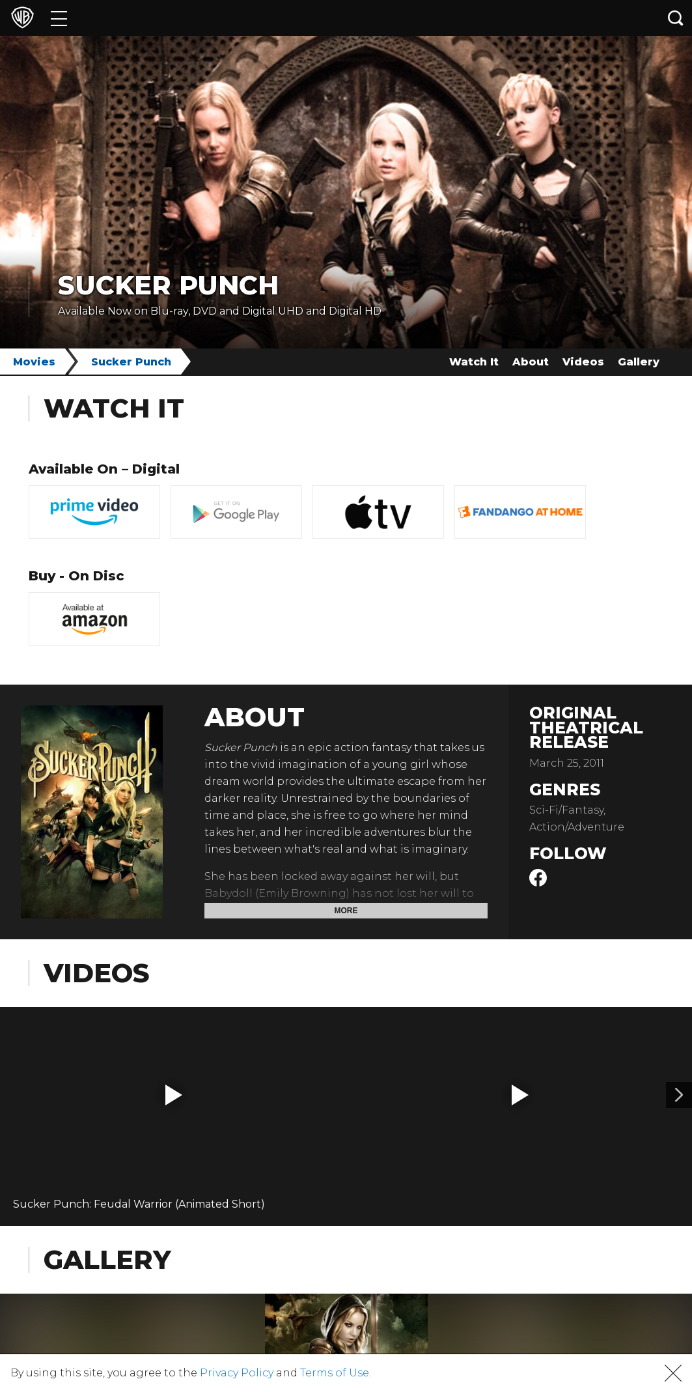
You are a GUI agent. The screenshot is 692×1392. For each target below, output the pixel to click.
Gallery (638, 362)
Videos (583, 362)
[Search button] (675, 18)
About (530, 362)
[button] (173, 1095)
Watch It (474, 362)
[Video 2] (679, 1095)
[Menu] (59, 18)
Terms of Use (334, 1373)
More (346, 910)
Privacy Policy (236, 1373)
